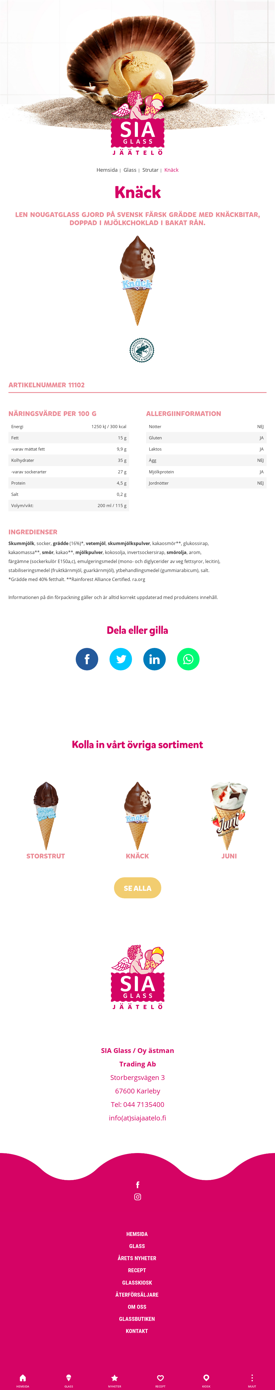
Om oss (137, 1306)
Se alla (137, 888)
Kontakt (137, 1330)
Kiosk (206, 1381)
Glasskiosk (137, 1282)
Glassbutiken (137, 1318)
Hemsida (23, 1381)
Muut (252, 1381)
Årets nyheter (137, 1258)
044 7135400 (143, 1104)
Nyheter (115, 1381)
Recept (160, 1381)
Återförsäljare (136, 1294)
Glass (69, 1381)
